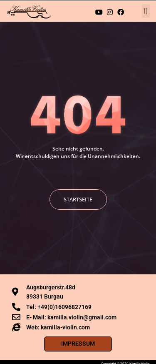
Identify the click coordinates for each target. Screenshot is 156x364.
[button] (146, 11)
